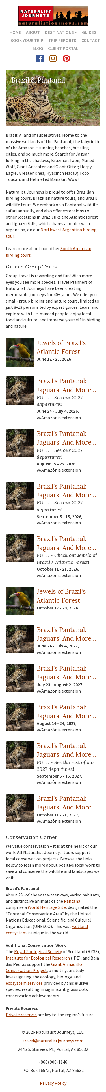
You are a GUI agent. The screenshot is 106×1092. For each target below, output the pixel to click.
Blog (37, 48)
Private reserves (21, 1014)
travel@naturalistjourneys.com (53, 1041)
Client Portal (63, 48)
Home (15, 32)
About (33, 32)
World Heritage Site (47, 907)
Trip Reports (62, 40)
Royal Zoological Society (38, 951)
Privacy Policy (53, 1083)
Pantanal (73, 901)
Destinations (59, 32)
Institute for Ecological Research (38, 958)
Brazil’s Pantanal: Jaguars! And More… (66, 385)
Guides (89, 32)
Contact (90, 40)
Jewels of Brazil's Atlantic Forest (61, 347)
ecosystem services (24, 983)
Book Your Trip (26, 40)
